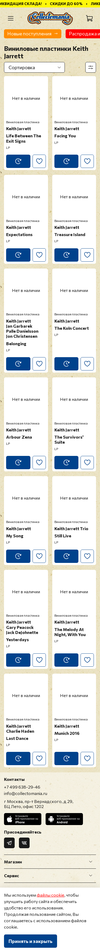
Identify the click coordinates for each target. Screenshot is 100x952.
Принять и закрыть (31, 941)
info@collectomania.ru (25, 793)
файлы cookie (50, 894)
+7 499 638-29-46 (22, 786)
